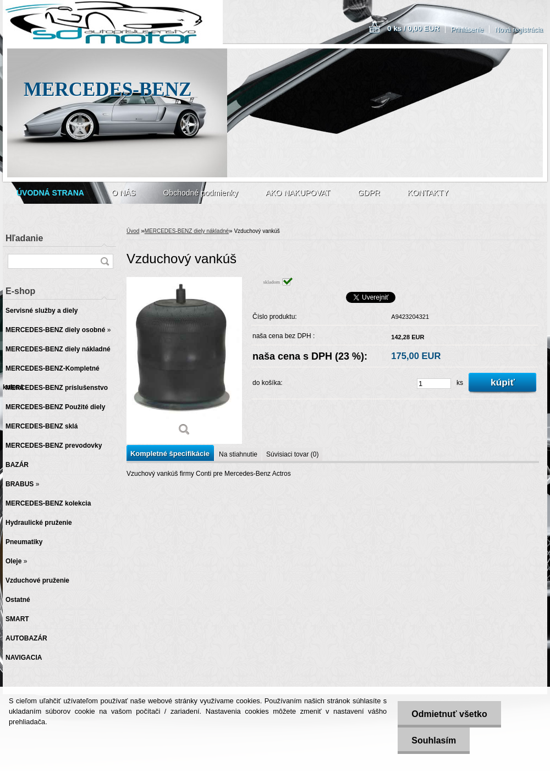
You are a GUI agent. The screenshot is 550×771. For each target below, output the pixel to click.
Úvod (133, 231)
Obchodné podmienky (200, 192)
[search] (104, 261)
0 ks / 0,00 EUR (413, 28)
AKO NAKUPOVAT (298, 192)
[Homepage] (50, 193)
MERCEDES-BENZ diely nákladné (187, 231)
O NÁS (124, 192)
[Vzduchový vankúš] (184, 360)
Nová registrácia (519, 30)
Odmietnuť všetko (449, 714)
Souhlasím (433, 740)
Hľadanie (24, 238)
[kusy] (434, 383)
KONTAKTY (428, 192)
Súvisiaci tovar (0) (292, 454)
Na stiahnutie (238, 454)
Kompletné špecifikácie (170, 453)
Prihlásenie (467, 30)
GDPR (369, 192)
